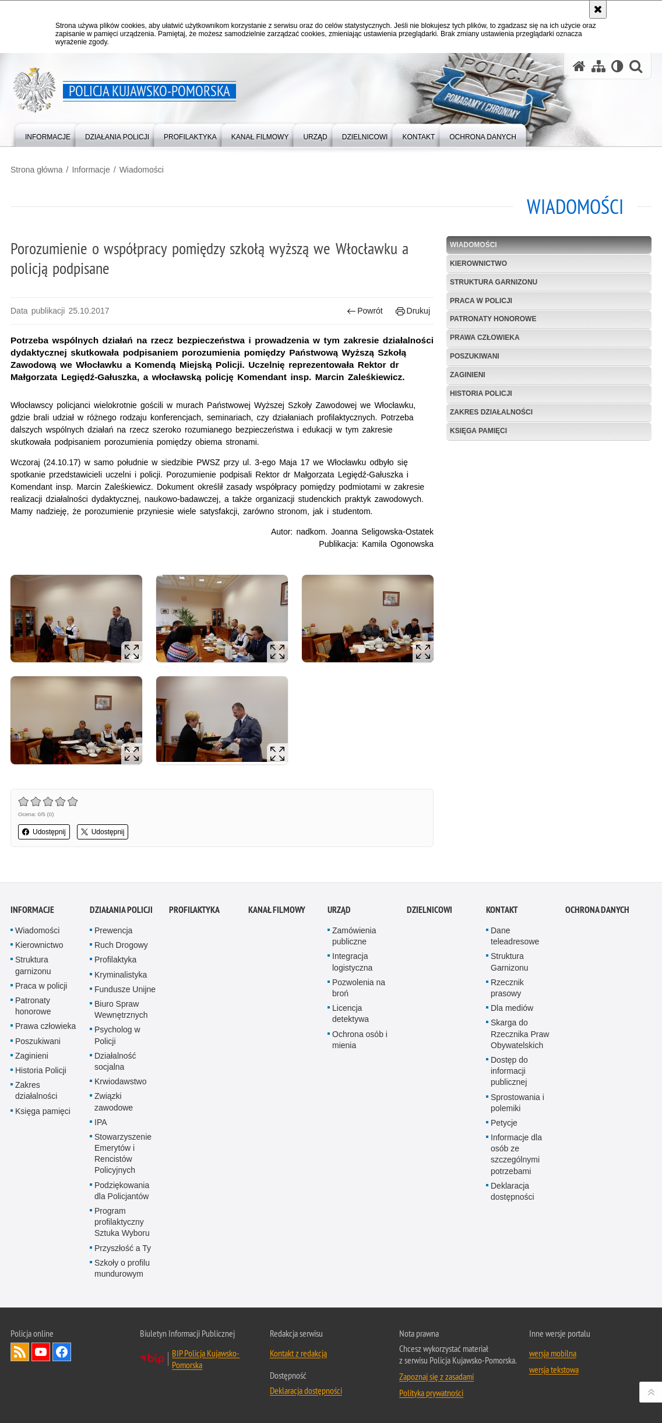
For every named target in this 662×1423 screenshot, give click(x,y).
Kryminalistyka (120, 974)
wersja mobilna (552, 1353)
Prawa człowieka (485, 337)
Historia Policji (481, 393)
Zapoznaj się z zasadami (436, 1376)
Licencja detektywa (350, 1013)
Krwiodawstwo (120, 1081)
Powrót (365, 311)
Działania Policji (121, 910)
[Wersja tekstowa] (617, 66)
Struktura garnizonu (493, 282)
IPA (100, 1122)
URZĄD (339, 910)
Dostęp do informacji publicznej (509, 1071)
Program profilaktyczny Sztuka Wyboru (122, 1222)
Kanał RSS (19, 1352)
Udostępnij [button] (44, 832)
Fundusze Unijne (125, 989)
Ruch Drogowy (121, 945)
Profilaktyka (115, 959)
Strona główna (36, 169)
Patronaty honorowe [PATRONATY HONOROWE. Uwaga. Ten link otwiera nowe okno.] (493, 319)
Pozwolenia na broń (358, 988)
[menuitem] (47, 134)
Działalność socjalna (115, 1061)
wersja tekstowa (554, 1369)
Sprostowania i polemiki (517, 1102)
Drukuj (413, 311)
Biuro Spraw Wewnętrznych (121, 1009)
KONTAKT (502, 910)
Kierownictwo (478, 263)
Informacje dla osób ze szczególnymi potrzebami (516, 1154)
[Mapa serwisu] (598, 66)
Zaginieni (467, 375)
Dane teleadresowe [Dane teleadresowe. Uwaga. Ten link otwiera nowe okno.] (515, 936)
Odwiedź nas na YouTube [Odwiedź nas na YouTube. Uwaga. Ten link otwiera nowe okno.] (40, 1352)
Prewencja (113, 930)
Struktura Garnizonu (510, 961)
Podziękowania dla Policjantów (121, 1190)
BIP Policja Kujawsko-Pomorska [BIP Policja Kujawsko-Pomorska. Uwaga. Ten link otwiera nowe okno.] (206, 1359)
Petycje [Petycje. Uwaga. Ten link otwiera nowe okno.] (504, 1122)
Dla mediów (512, 1008)
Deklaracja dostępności (512, 1191)
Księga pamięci (478, 431)
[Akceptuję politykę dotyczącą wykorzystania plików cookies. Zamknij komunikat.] (598, 9)
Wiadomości (141, 169)
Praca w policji (481, 301)
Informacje (91, 169)
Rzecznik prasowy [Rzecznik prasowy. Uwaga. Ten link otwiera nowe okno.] (507, 988)
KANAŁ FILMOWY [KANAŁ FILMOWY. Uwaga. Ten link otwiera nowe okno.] (276, 910)
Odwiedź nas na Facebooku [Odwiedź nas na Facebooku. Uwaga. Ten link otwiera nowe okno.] (61, 1352)
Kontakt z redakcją (298, 1353)
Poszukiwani (474, 356)
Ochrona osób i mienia (360, 1040)
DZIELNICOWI (429, 910)
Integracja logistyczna (352, 961)
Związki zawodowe (113, 1101)
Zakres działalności (491, 412)
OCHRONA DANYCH (597, 910)
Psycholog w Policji (117, 1035)
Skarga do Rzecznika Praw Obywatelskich (520, 1033)
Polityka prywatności (431, 1393)
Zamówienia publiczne (354, 936)
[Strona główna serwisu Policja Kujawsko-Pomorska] (579, 66)
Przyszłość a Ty (122, 1248)
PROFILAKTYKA (194, 910)
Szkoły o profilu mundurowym (122, 1268)
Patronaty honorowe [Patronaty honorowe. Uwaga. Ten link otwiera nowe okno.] (33, 1006)
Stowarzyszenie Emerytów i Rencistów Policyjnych (123, 1153)
